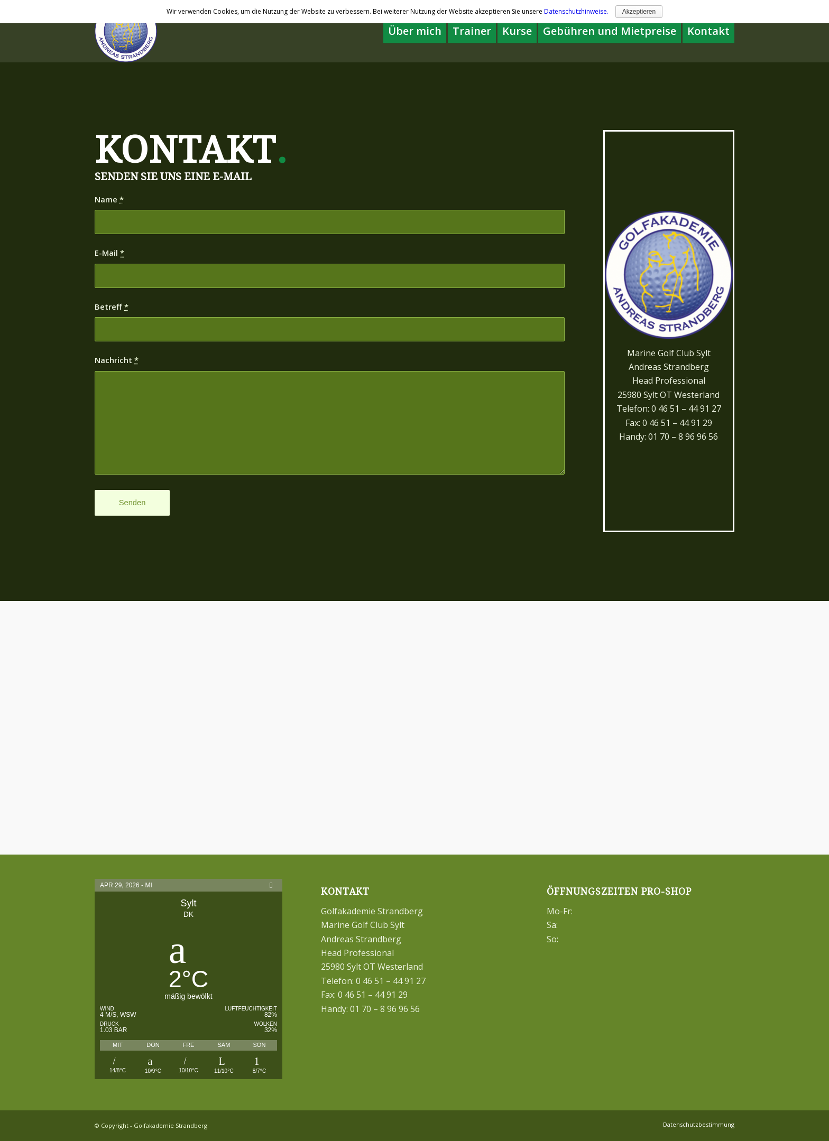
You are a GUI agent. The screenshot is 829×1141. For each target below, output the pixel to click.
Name (109, 199)
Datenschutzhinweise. (576, 11)
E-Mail (109, 252)
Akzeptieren (639, 11)
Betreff (111, 306)
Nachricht (117, 360)
